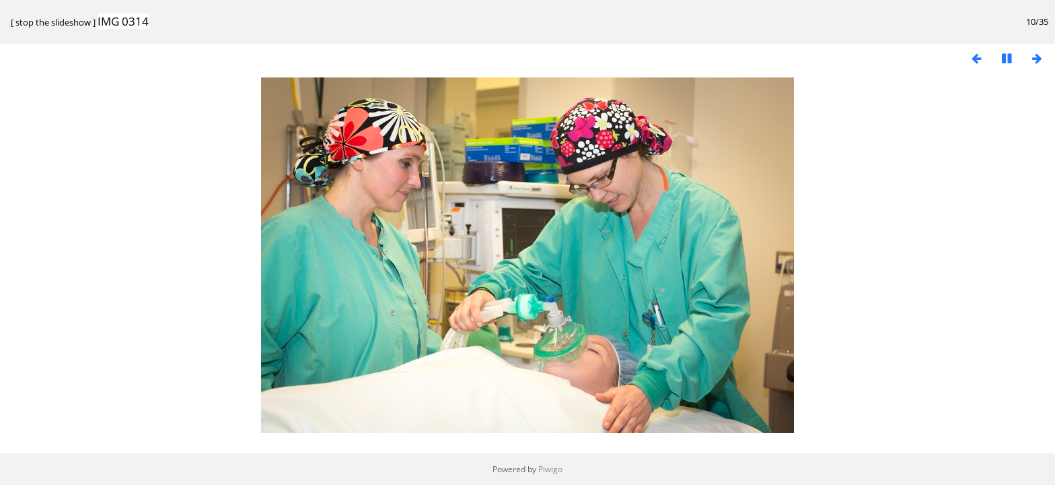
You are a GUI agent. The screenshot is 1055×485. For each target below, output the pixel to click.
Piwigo (550, 469)
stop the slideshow (53, 22)
